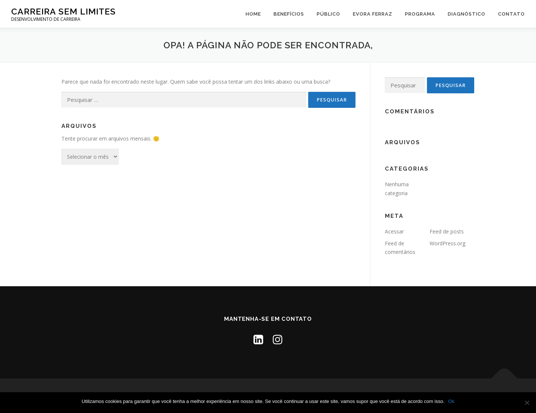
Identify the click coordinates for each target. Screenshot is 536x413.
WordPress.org (447, 243)
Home (253, 14)
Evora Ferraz (372, 14)
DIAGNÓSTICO (466, 14)
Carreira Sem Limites (63, 11)
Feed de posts (447, 231)
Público (328, 14)
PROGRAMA (420, 14)
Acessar (394, 231)
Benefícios (289, 14)
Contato (511, 14)
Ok (451, 401)
